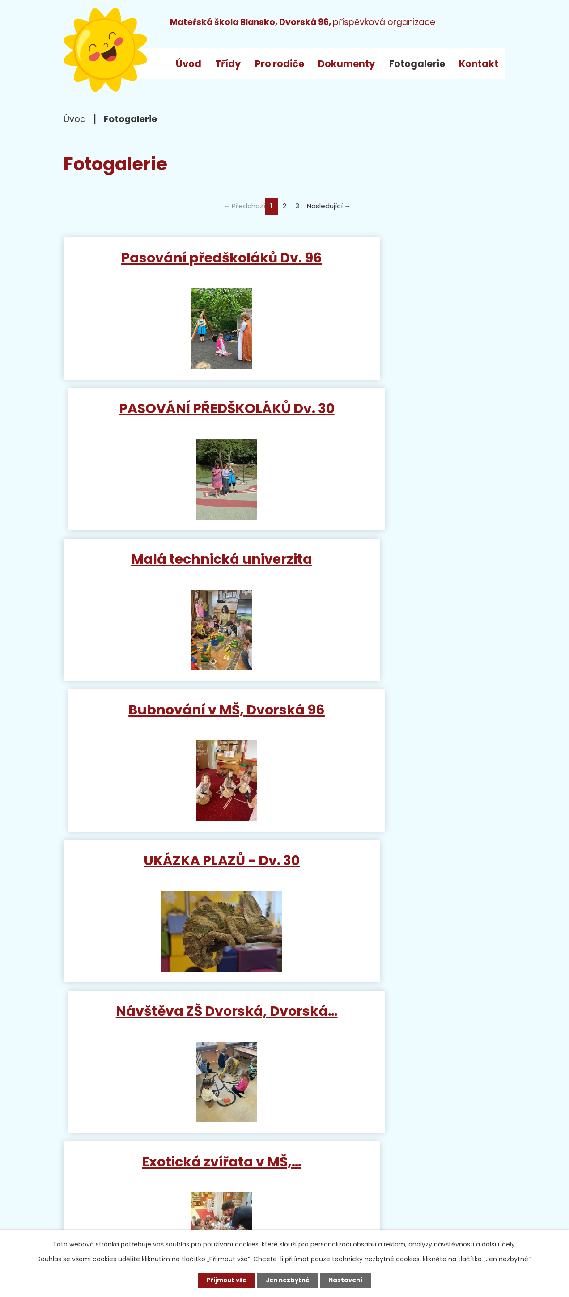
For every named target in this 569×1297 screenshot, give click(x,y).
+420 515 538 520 (170, 1159)
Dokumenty (346, 63)
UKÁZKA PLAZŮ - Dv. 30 (172, 564)
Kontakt (478, 63)
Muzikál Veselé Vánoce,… (172, 874)
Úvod (188, 63)
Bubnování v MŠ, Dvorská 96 (397, 413)
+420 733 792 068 (194, 1176)
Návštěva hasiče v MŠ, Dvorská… (397, 882)
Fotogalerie (417, 63)
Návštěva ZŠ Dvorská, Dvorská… (397, 572)
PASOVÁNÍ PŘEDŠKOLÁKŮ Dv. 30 (397, 266)
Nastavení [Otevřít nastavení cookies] (349, 1279)
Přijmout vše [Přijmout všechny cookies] (223, 1279)
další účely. (499, 1242)
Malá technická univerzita (172, 413)
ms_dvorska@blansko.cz (142, 1193)
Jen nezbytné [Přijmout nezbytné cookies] (287, 1279)
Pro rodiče (279, 63)
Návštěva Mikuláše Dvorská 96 (397, 727)
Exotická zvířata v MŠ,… (172, 719)
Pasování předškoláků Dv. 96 (171, 266)
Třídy (228, 63)
